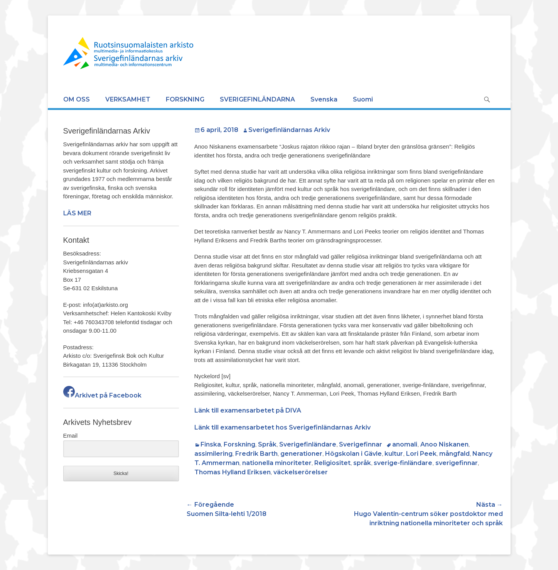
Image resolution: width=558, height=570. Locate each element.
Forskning (239, 444)
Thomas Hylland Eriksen (232, 472)
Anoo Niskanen (444, 444)
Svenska (323, 99)
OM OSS (76, 99)
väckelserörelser (300, 472)
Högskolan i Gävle (353, 453)
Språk (267, 444)
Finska (211, 444)
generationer (301, 453)
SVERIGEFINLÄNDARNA (257, 99)
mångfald (454, 453)
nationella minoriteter (277, 463)
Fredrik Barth (256, 453)
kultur (393, 453)
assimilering (213, 453)
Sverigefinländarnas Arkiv (289, 130)
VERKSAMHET (127, 99)
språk (362, 463)
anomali (404, 444)
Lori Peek (421, 453)
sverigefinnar (456, 463)
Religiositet (332, 463)
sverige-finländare (403, 463)
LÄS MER (77, 213)
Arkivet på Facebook (102, 395)
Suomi (363, 99)
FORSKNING (185, 99)
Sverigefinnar (360, 444)
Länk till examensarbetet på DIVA (247, 410)
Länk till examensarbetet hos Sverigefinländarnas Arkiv (282, 427)
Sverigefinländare (307, 444)
